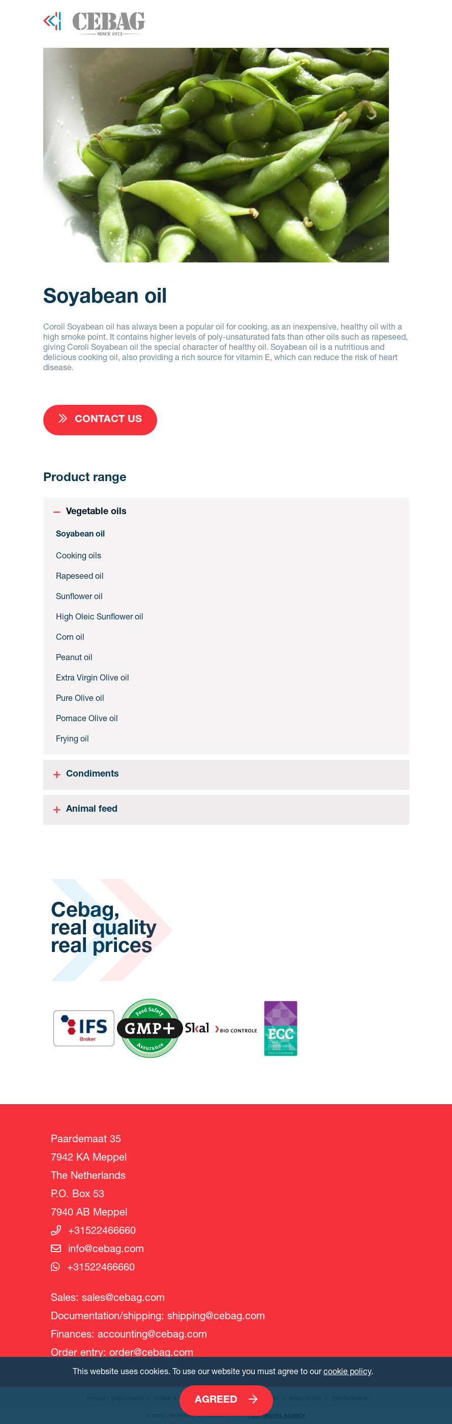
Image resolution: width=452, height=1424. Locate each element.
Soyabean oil (80, 535)
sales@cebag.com (123, 1297)
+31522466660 (93, 1230)
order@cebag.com (151, 1352)
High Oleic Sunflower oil (99, 616)
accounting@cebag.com (152, 1334)
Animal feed (91, 809)
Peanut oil (74, 657)
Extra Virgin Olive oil (92, 677)
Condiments (92, 774)
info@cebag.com (97, 1248)
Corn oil (70, 636)
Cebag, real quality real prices (104, 930)
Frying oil (72, 738)
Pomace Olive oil (87, 718)
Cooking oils (78, 555)
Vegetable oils (96, 512)
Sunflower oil (79, 596)
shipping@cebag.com (216, 1315)
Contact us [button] (100, 419)
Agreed (226, 1400)
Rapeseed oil (80, 575)
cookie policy (347, 1371)
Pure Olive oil (80, 697)
